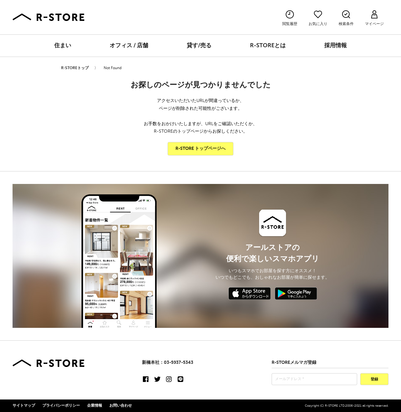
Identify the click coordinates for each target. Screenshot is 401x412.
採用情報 (335, 45)
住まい (62, 45)
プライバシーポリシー (61, 406)
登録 (374, 379)
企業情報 (94, 406)
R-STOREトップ (75, 68)
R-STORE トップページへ (200, 148)
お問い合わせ (120, 406)
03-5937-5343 (178, 362)
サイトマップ (24, 406)
